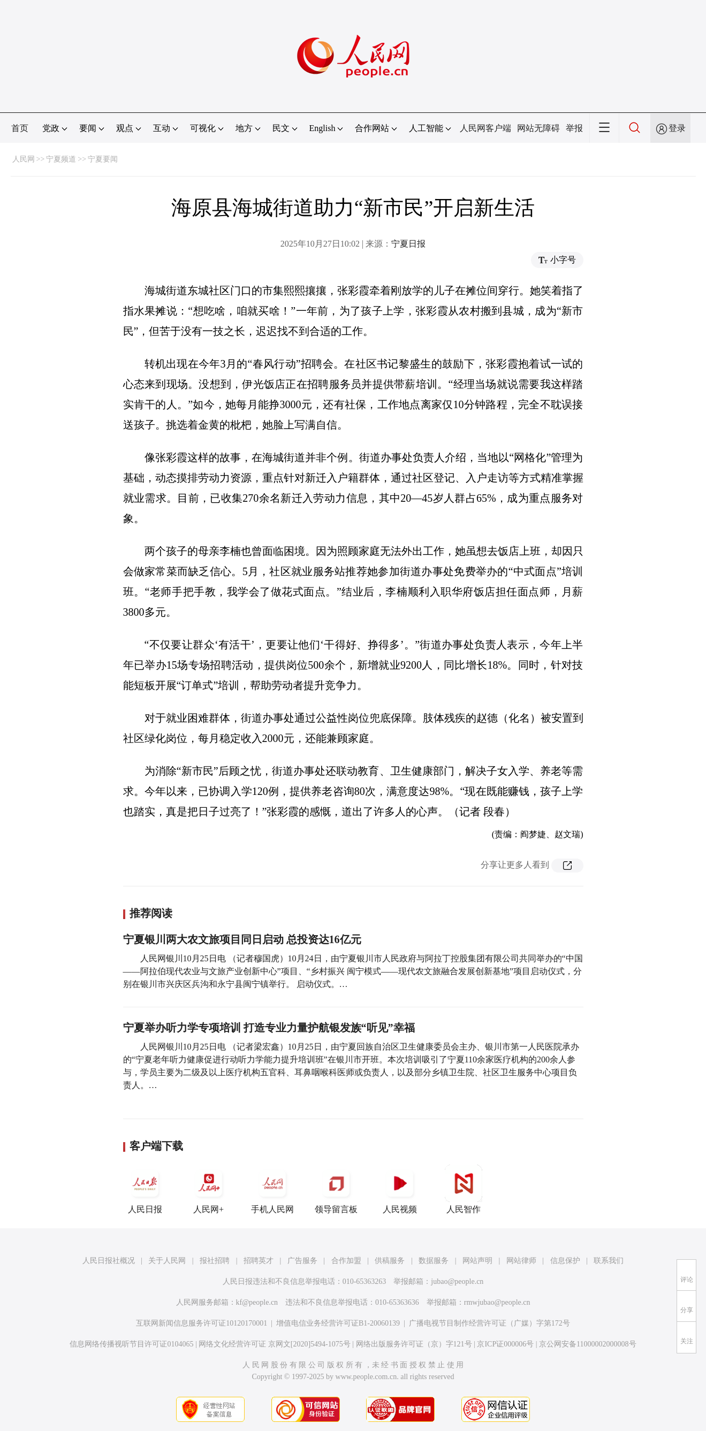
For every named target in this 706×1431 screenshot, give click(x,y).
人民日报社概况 (108, 1261)
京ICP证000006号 (505, 1344)
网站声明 (477, 1261)
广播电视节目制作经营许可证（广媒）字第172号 (489, 1323)
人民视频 (400, 1189)
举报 (574, 128)
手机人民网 (272, 1189)
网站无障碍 (538, 128)
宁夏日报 (408, 243)
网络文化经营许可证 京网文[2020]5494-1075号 (275, 1344)
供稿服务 (390, 1261)
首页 (19, 128)
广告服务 (302, 1261)
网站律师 (521, 1261)
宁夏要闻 (103, 159)
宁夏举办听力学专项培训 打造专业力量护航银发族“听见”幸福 (269, 1028)
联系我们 (609, 1261)
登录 (677, 128)
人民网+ (208, 1189)
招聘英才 (259, 1261)
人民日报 (145, 1189)
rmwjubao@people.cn (497, 1302)
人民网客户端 (485, 128)
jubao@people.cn (457, 1281)
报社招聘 (215, 1261)
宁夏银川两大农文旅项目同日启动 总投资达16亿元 (242, 939)
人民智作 (463, 1189)
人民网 (23, 159)
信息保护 (565, 1261)
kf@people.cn (257, 1302)
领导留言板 (336, 1189)
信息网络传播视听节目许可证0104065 (131, 1344)
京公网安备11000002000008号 (587, 1344)
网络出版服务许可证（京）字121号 (414, 1344)
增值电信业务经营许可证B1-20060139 (338, 1323)
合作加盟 (346, 1261)
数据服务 (434, 1261)
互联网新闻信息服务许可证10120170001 (201, 1323)
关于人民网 (167, 1261)
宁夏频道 (61, 159)
